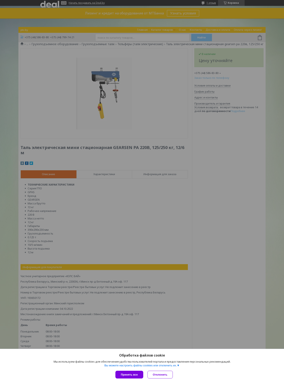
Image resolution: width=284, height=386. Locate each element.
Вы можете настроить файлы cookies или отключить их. (140, 365)
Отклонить (160, 374)
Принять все (129, 374)
